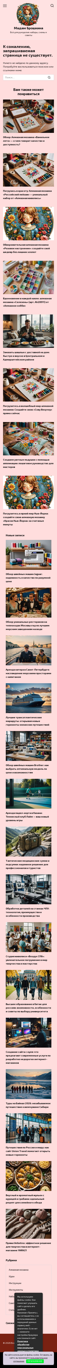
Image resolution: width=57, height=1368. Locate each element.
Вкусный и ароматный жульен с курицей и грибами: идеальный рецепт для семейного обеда (25, 1199)
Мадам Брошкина (28, 28)
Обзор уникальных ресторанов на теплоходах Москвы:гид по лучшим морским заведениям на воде (27, 625)
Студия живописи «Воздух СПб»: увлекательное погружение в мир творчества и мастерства (26, 960)
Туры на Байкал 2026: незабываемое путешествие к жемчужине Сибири (28, 1105)
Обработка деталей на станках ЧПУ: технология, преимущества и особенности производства (27, 912)
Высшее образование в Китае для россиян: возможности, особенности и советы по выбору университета (28, 1008)
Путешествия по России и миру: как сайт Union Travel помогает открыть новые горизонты (28, 1151)
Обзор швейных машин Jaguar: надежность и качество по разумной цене (28, 578)
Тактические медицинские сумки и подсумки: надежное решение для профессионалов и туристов (27, 864)
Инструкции (15, 1283)
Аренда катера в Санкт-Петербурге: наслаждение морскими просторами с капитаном (28, 673)
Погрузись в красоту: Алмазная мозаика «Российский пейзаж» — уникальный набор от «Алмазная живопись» (27, 194)
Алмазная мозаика (18, 1269)
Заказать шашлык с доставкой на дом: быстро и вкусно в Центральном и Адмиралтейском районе (26, 356)
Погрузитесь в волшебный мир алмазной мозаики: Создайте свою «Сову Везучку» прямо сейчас (28, 409)
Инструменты (16, 1289)
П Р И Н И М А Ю (35, 1361)
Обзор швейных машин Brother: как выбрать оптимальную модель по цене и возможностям (27, 769)
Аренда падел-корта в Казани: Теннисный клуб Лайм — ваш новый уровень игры (27, 816)
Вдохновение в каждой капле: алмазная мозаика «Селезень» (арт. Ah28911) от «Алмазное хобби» (27, 302)
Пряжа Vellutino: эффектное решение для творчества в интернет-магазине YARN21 (28, 1246)
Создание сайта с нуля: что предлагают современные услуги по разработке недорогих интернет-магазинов (28, 1057)
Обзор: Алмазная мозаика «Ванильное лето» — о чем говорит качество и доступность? (26, 141)
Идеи (11, 1276)
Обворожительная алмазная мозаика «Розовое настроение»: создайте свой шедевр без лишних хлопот (26, 248)
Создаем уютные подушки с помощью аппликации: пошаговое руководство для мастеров (28, 463)
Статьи (12, 1310)
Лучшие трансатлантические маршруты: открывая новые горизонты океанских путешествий (27, 721)
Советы (12, 1303)
